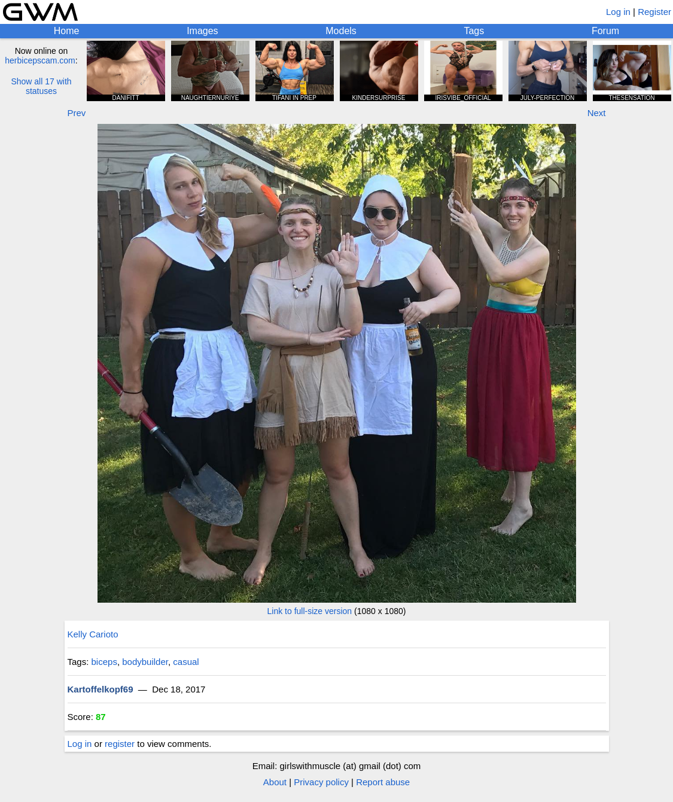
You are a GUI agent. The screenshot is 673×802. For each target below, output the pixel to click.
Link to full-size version (309, 611)
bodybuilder (145, 662)
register (120, 744)
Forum (605, 31)
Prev (77, 113)
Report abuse (383, 782)
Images (202, 31)
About (275, 782)
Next (596, 113)
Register (654, 12)
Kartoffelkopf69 (100, 689)
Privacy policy (321, 782)
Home (67, 31)
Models (341, 31)
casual (186, 662)
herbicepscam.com (40, 60)
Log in (618, 12)
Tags (474, 31)
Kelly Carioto (93, 634)
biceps (104, 662)
